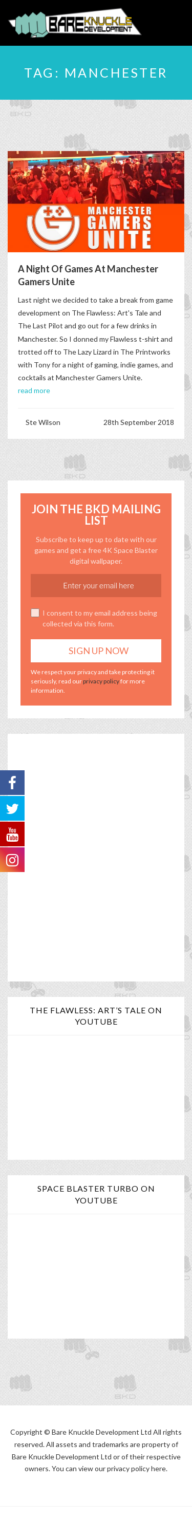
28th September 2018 (138, 422)
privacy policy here (136, 1468)
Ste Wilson (43, 422)
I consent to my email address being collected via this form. (94, 618)
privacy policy (101, 681)
